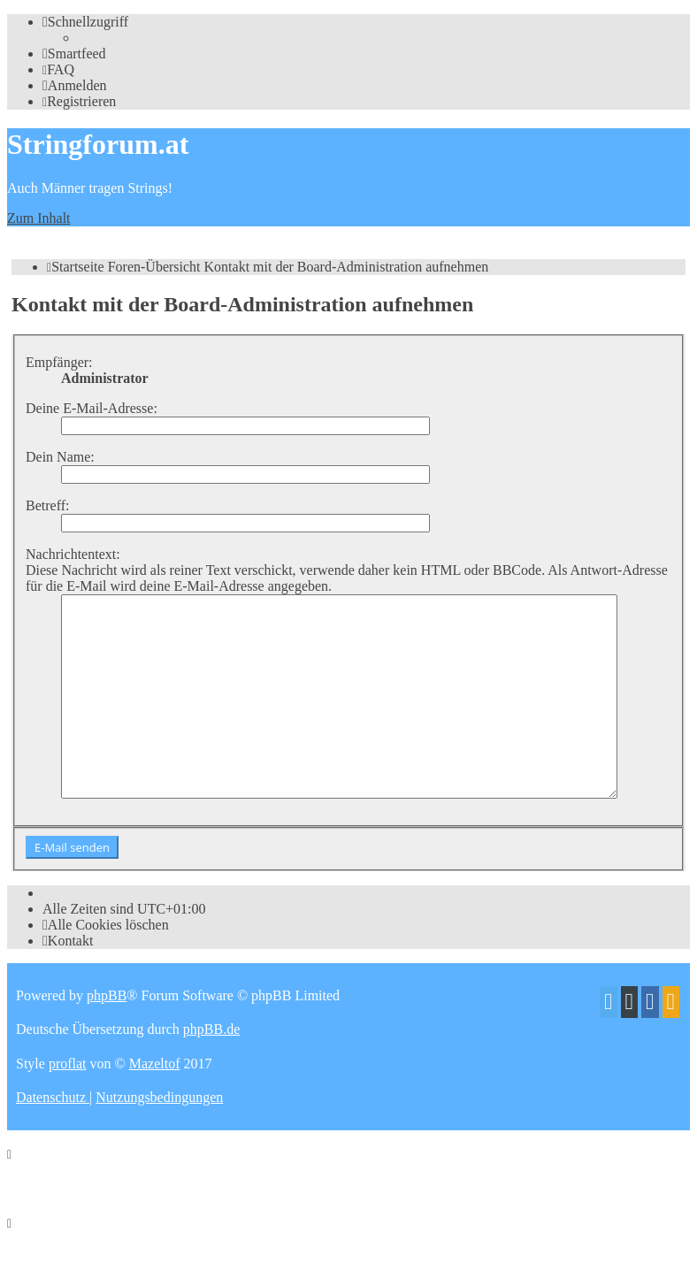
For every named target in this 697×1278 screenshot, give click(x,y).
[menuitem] (74, 53)
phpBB (106, 1035)
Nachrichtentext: (73, 554)
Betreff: (47, 505)
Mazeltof (154, 1103)
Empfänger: (59, 362)
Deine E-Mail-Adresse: (91, 408)
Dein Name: (60, 456)
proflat (68, 1103)
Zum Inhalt (39, 218)
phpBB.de (211, 1068)
